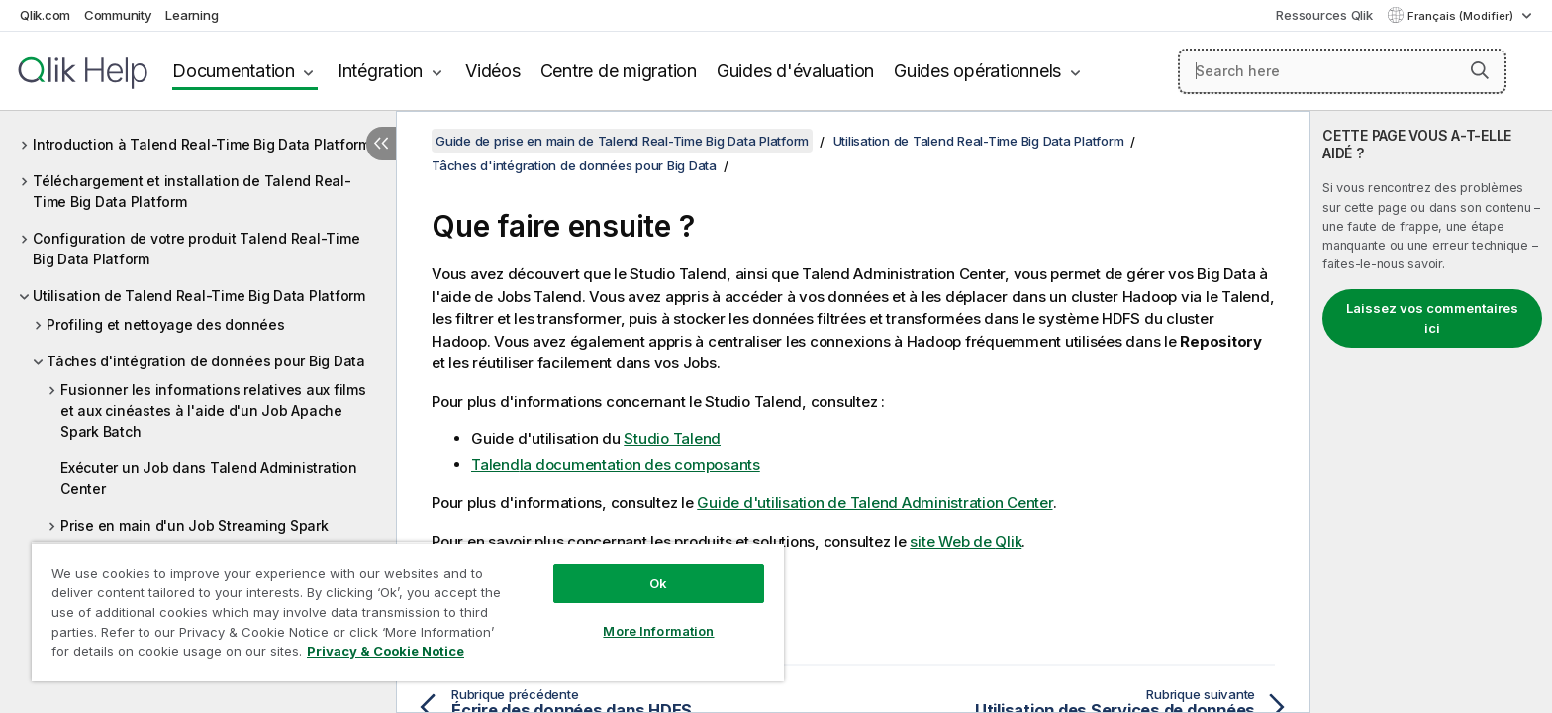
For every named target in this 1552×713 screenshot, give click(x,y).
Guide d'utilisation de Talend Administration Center (874, 502)
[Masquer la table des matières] (381, 143)
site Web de (965, 541)
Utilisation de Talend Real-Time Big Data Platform (199, 295)
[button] (1480, 70)
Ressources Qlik (1324, 15)
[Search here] (1342, 71)
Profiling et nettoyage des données (166, 324)
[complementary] (1431, 412)
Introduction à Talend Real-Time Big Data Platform (201, 144)
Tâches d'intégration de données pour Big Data (206, 361)
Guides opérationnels (977, 70)
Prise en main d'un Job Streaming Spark (194, 525)
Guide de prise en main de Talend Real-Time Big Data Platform (622, 141)
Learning (191, 15)
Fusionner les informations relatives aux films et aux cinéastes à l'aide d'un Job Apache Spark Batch (213, 410)
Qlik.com (45, 15)
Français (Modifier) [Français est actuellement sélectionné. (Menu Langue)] (1461, 16)
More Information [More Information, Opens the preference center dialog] (658, 631)
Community (118, 15)
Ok (658, 583)
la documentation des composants (615, 465)
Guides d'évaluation (795, 70)
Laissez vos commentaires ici (1432, 318)
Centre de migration (618, 70)
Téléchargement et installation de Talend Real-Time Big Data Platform (192, 191)
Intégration (380, 70)
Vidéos (493, 70)
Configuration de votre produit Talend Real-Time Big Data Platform (196, 248)
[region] (408, 611)
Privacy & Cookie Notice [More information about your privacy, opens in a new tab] (385, 651)
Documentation (233, 70)
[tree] (198, 377)
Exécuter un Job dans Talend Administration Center (208, 478)
